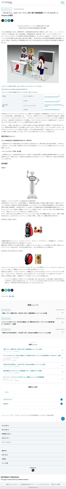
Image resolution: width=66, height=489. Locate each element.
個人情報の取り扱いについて (27, 484)
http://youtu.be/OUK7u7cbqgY (51, 101)
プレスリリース (7, 399)
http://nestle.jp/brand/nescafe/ (51, 96)
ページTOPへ (63, 419)
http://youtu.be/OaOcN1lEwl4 (51, 109)
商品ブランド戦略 (56, 484)
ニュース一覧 (9, 415)
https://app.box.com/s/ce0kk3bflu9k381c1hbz (53, 105)
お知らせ (5, 403)
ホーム (3, 415)
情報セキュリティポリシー (12, 484)
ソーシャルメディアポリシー (43, 484)
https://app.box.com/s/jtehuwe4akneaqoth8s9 (13, 89)
